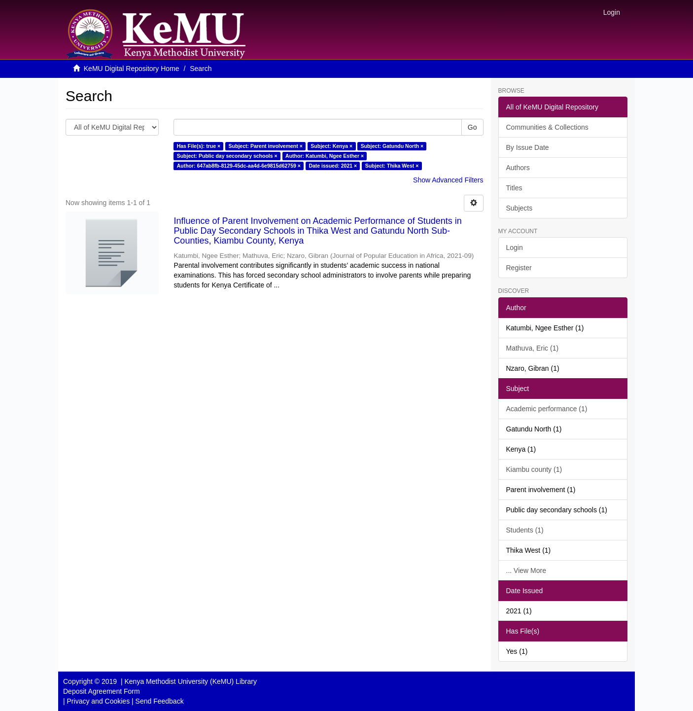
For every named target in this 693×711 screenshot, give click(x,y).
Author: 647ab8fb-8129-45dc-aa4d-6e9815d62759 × (239, 166)
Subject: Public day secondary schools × (227, 156)
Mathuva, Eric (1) (532, 348)
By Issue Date (527, 147)
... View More (526, 570)
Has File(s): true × (198, 146)
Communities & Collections (547, 127)
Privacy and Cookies (98, 701)
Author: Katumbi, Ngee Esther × (324, 156)
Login (514, 247)
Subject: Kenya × (331, 146)
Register (519, 268)
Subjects (519, 208)
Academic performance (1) (547, 409)
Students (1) (525, 530)
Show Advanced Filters (448, 180)
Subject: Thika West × (392, 166)
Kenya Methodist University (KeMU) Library (190, 681)
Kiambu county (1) (534, 469)
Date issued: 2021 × (333, 166)
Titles (514, 188)
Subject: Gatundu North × (392, 146)
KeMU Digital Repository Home (131, 68)
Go (472, 127)
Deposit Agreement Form (101, 691)
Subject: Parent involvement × (266, 146)
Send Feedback (160, 701)
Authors (518, 168)
